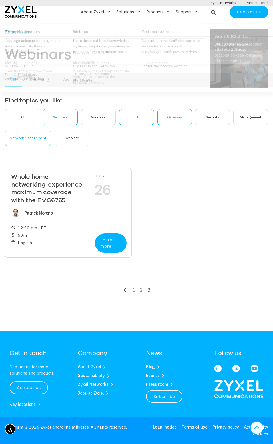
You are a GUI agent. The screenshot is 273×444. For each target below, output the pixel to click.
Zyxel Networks (93, 384)
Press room (157, 384)
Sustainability (91, 375)
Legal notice (165, 427)
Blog (150, 367)
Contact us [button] (29, 387)
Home (9, 46)
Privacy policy (225, 427)
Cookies (260, 434)
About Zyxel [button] (96, 27)
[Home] (21, 27)
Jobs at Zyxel (91, 393)
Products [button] (158, 27)
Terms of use (194, 427)
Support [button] (187, 27)
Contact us (249, 27)
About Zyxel (89, 367)
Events (152, 375)
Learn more (106, 258)
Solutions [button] (128, 27)
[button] (212, 27)
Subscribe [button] (164, 396)
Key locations (23, 404)
